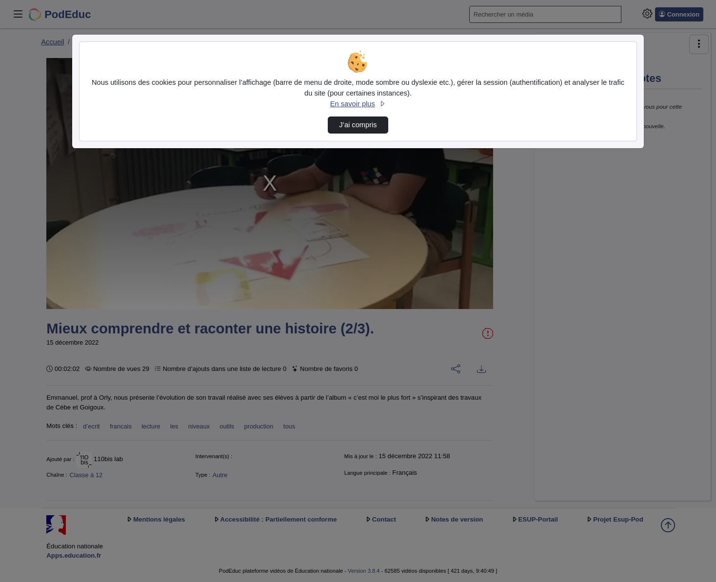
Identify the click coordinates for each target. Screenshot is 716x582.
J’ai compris (358, 125)
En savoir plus (358, 103)
